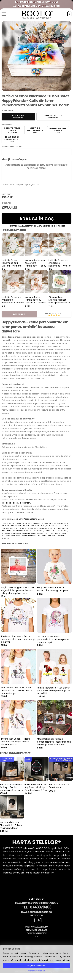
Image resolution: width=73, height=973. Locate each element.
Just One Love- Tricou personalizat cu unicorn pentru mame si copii (53, 639)
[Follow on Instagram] (39, 920)
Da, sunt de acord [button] (36, 965)
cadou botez (27, 523)
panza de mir (7, 528)
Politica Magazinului (36, 926)
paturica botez (20, 528)
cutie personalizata (27, 526)
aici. (38, 184)
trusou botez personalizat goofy (51, 533)
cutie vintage (52, 526)
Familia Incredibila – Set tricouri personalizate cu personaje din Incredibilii (53, 690)
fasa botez (63, 526)
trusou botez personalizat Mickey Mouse (19, 536)
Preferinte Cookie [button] (37, 970)
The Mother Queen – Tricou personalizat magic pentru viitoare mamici (15, 742)
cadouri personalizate (43, 523)
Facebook (10, 502)
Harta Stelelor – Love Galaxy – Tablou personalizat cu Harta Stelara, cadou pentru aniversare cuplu (11, 790)
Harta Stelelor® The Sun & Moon (59, 786)
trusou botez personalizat (56, 531)
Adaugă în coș (36, 219)
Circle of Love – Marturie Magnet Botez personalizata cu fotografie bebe (59, 301)
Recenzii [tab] (49, 313)
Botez (15, 519)
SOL (36, 936)
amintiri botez (15, 523)
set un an (43, 528)
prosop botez (32, 528)
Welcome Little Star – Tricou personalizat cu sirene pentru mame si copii (16, 690)
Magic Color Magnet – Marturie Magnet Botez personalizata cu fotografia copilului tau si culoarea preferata (17, 591)
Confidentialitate (36, 933)
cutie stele (41, 526)
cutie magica (12, 526)
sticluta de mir (54, 528)
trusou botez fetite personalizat (29, 531)
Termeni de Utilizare (36, 930)
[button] (4, 14)
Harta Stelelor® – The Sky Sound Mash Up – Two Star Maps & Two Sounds (36, 788)
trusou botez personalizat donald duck (19, 533)
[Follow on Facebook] (34, 920)
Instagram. (25, 502)
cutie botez (58, 523)
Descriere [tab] (19, 314)
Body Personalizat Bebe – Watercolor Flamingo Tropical (52, 589)
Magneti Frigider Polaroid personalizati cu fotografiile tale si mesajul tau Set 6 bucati (54, 742)
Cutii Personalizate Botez (31, 519)
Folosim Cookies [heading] (11, 948)
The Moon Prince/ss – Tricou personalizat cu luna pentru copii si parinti (18, 639)
